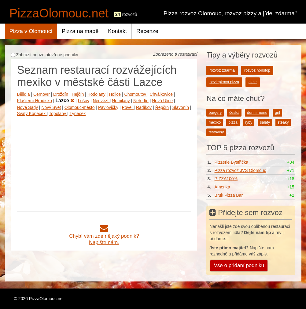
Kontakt (117, 31)
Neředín (141, 100)
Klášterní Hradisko (34, 100)
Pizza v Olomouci (31, 31)
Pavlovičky (108, 107)
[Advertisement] (104, 162)
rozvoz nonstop (257, 70)
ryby (249, 122)
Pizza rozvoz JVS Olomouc (240, 170)
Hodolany (96, 94)
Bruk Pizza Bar (229, 195)
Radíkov (144, 107)
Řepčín (162, 107)
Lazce (64, 100)
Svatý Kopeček (32, 113)
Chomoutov (135, 94)
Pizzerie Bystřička (231, 162)
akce (253, 82)
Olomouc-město (80, 107)
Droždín (60, 94)
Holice (115, 94)
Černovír (41, 94)
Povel (128, 107)
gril (277, 112)
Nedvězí (101, 100)
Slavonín (180, 107)
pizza (232, 122)
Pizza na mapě (80, 31)
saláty (265, 122)
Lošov (83, 100)
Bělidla (23, 94)
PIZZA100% (226, 178)
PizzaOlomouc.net (59, 13)
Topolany (58, 113)
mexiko (214, 122)
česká (234, 112)
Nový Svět (51, 107)
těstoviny (216, 132)
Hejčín (78, 94)
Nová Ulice (162, 100)
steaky (283, 122)
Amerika (222, 186)
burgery (215, 112)
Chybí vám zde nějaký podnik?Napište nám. (104, 236)
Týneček (77, 113)
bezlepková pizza (224, 82)
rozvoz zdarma (222, 70)
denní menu (257, 112)
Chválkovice (161, 94)
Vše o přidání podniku (239, 265)
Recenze (147, 31)
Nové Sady (27, 107)
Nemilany (121, 100)
